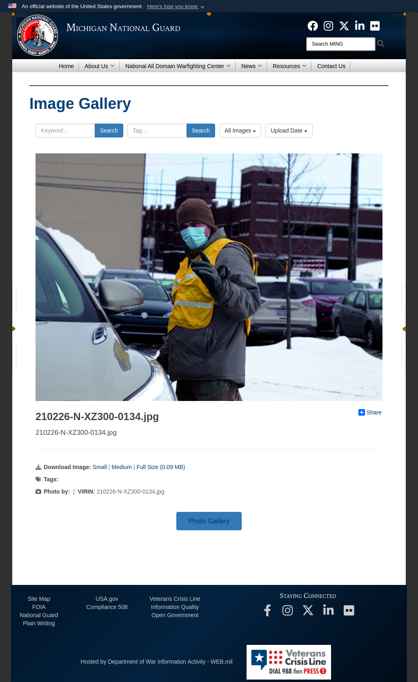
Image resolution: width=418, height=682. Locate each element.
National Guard (39, 615)
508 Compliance (106, 607)
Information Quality (175, 607)
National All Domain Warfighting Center (178, 66)
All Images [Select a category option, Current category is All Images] (240, 130)
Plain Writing (39, 623)
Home (66, 66)
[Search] (341, 44)
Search (109, 130)
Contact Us (331, 66)
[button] (176, 6)
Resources (290, 66)
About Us (99, 66)
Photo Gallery (209, 521)
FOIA (39, 607)
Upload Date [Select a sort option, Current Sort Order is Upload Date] (289, 130)
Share (370, 412)
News (251, 66)
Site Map (39, 599)
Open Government (174, 615)
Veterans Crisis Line (174, 599)
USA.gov (107, 599)
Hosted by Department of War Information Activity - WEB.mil (157, 661)
